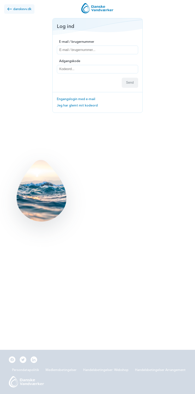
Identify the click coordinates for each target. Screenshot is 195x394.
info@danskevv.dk (28, 246)
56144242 (23, 240)
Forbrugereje (143, 251)
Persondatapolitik (25, 370)
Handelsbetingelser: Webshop (105, 370)
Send (130, 82)
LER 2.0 (75, 262)
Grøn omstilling (144, 262)
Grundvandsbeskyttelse (151, 240)
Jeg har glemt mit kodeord (77, 105)
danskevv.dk (19, 9)
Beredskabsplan (82, 283)
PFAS (74, 251)
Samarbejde (79, 272)
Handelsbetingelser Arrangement (160, 370)
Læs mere (82, 200)
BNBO (75, 240)
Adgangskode (69, 61)
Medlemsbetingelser (61, 370)
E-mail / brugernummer (76, 41)
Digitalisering (143, 272)
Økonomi (77, 294)
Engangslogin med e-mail (76, 99)
